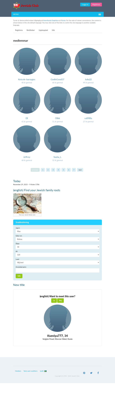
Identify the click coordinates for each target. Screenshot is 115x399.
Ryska (63, 20)
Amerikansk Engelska (50, 20)
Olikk (57, 118)
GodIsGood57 (57, 79)
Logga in (85, 4)
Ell (27, 118)
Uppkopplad (43, 30)
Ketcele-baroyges (26, 79)
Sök (53, 30)
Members (18, 371)
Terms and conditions (30, 371)
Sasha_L (57, 157)
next (80, 170)
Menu (16, 14)
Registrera (96, 4)
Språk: (43, 371)
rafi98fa (88, 118)
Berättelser (31, 30)
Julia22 (88, 79)
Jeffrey (26, 157)
